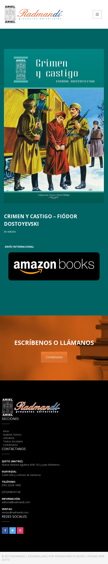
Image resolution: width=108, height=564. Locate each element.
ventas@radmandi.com (15, 512)
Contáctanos (54, 357)
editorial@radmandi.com (16, 502)
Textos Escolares (13, 441)
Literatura (8, 438)
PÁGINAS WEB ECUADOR (70, 556)
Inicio (6, 431)
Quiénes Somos (12, 434)
